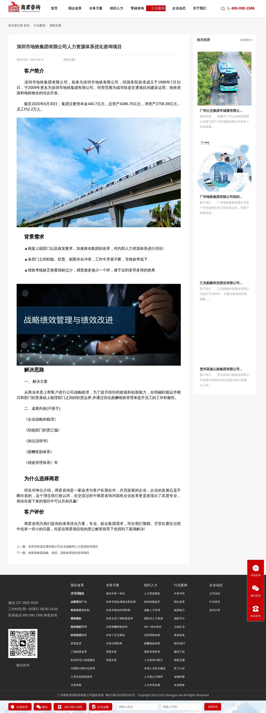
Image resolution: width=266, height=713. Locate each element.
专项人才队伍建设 (155, 668)
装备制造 (179, 635)
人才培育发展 (152, 685)
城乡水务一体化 (115, 593)
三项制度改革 (79, 651)
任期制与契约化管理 (83, 668)
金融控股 (179, 676)
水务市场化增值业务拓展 (121, 601)
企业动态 (179, 8)
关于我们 (199, 8)
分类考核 (76, 685)
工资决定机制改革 (81, 676)
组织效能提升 (152, 601)
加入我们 (76, 626)
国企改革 (75, 8)
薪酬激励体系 (152, 643)
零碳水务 (111, 660)
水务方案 (95, 8)
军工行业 (179, 668)
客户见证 (76, 610)
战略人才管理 (152, 610)
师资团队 (76, 618)
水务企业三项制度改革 (119, 618)
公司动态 (214, 593)
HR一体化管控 (152, 626)
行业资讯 (214, 601)
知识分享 (214, 610)
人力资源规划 (152, 593)
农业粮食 (179, 685)
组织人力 (116, 8)
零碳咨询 (137, 8)
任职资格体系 (152, 635)
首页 (54, 8)
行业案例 (158, 8)
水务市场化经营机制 (118, 610)
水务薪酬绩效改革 (117, 626)
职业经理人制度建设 (83, 660)
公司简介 (76, 601)
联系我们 (76, 635)
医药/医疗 (180, 643)
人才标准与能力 (153, 660)
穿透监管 (76, 643)
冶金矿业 (179, 626)
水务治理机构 (114, 643)
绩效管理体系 (152, 651)
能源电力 (179, 610)
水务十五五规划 (115, 635)
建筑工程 (179, 651)
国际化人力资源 (153, 618)
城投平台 (179, 618)
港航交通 (55, 25)
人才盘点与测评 (153, 676)
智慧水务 (111, 651)
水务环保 (179, 593)
